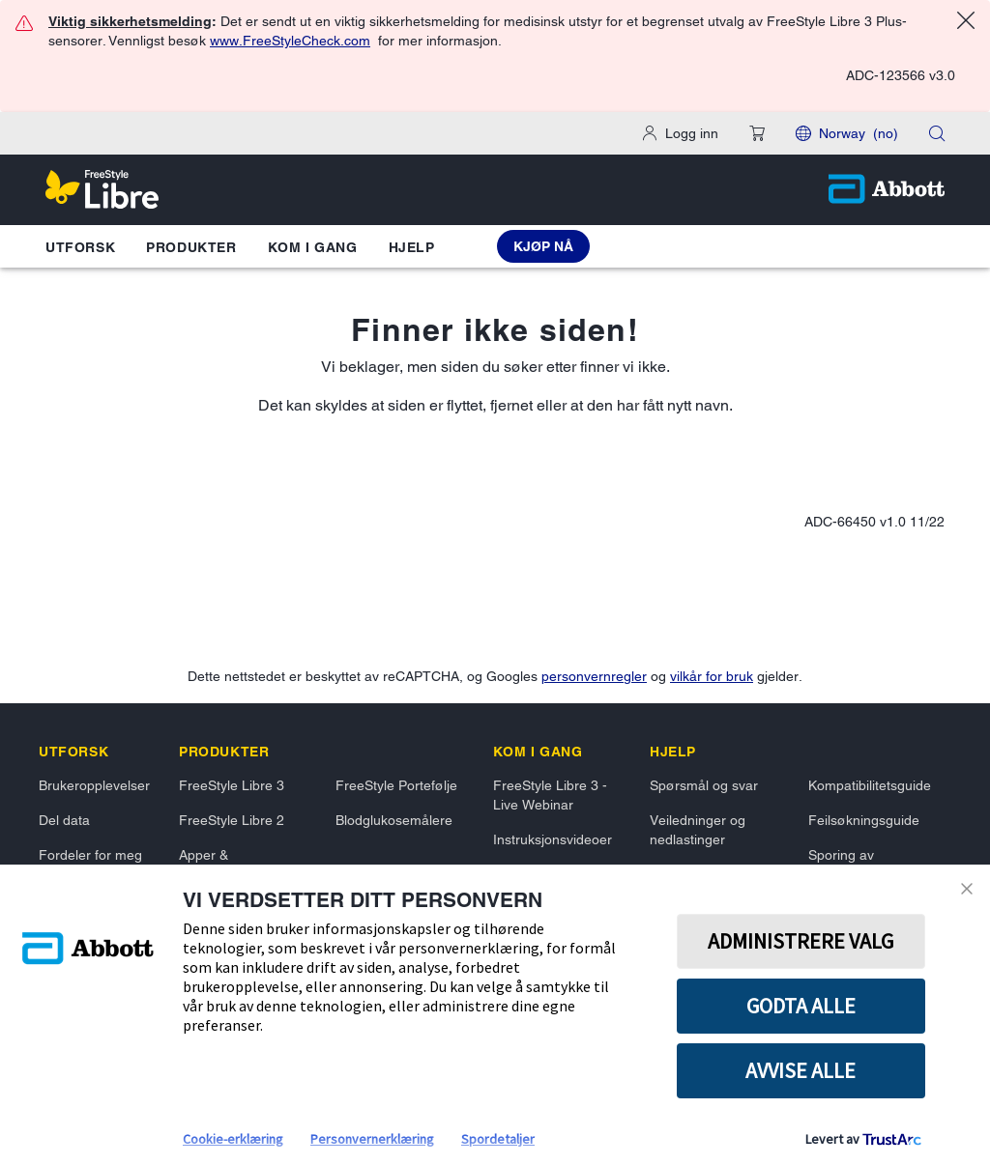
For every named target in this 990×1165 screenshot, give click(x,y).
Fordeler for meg (90, 855)
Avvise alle (800, 1070)
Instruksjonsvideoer (552, 839)
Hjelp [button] (412, 247)
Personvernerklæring (372, 1139)
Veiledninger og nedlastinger (697, 829)
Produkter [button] (191, 247)
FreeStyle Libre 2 (231, 820)
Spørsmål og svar (704, 785)
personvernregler (594, 676)
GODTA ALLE (801, 1005)
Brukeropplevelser (94, 785)
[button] (757, 133)
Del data (64, 820)
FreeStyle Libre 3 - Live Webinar (550, 795)
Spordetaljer (498, 1139)
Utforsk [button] (80, 247)
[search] (937, 133)
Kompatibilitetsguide (869, 785)
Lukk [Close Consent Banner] (966, 888)
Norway (858, 133)
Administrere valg (800, 940)
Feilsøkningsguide (863, 820)
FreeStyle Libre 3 (231, 785)
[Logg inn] (680, 133)
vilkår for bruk (711, 676)
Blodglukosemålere (393, 820)
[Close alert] (966, 23)
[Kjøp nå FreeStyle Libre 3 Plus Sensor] (543, 246)
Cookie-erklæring (233, 1139)
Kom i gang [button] (313, 247)
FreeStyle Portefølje (396, 785)
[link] (73, 751)
